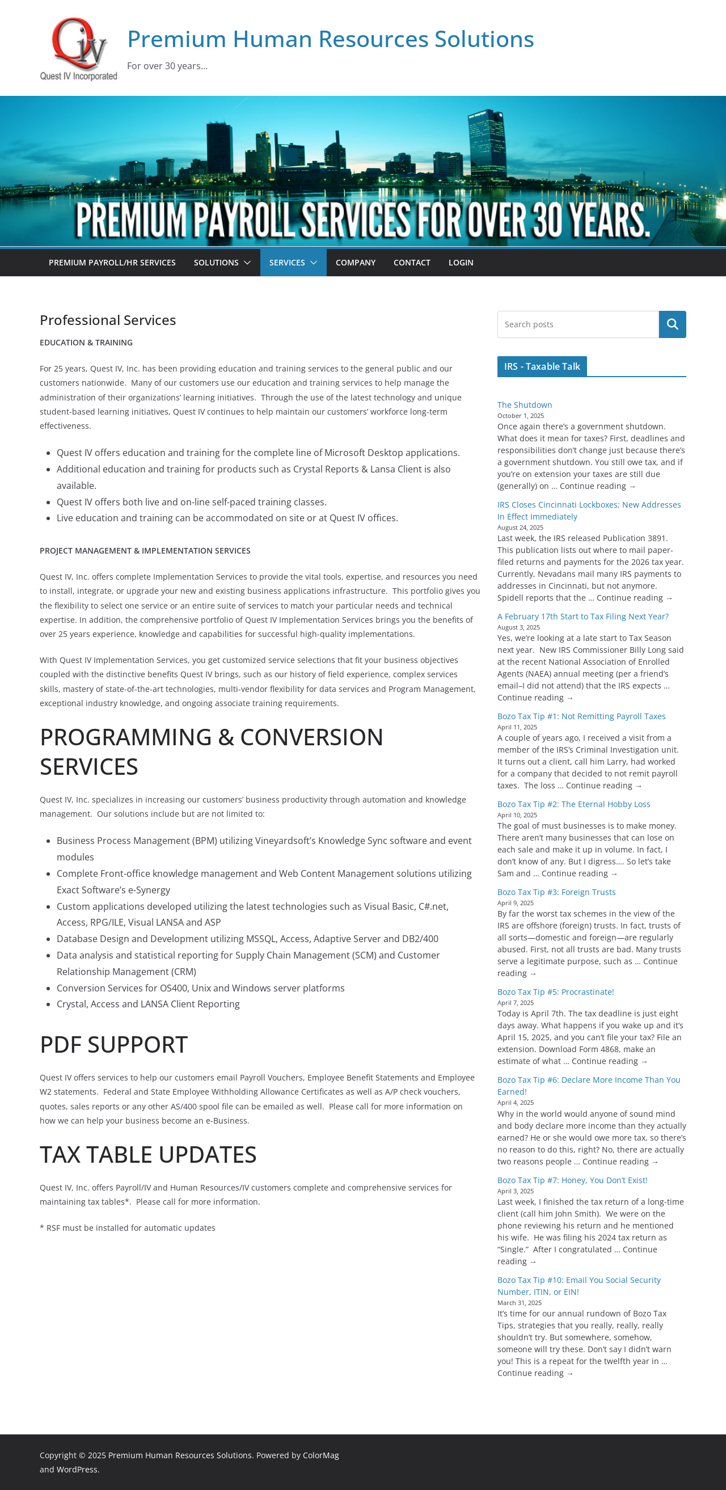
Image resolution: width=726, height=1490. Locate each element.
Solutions (216, 262)
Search (672, 324)
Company (355, 262)
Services (287, 262)
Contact (412, 262)
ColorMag (321, 1455)
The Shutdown (524, 404)
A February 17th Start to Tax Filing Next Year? (583, 616)
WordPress (77, 1469)
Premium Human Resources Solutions (330, 38)
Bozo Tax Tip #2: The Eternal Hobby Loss (574, 804)
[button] (245, 263)
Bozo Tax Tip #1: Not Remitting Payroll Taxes (581, 716)
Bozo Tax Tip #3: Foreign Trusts (556, 892)
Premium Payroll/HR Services (112, 262)
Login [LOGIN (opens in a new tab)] (461, 262)
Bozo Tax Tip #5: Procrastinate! (555, 991)
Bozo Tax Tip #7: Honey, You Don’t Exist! (572, 1180)
